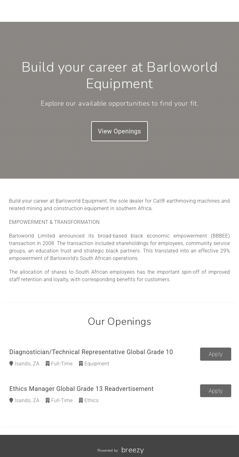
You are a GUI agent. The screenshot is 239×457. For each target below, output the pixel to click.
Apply (216, 354)
